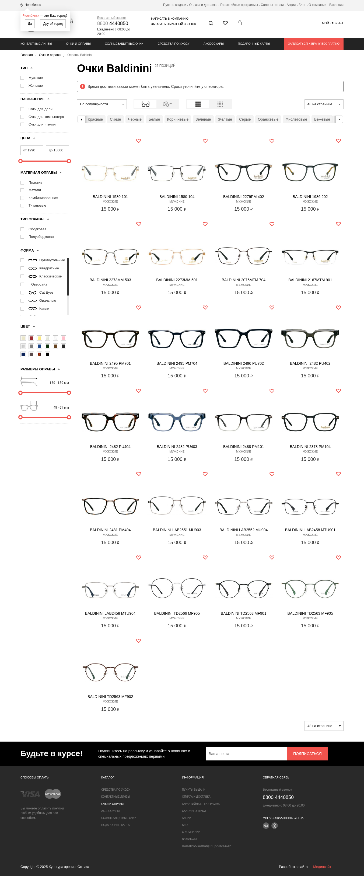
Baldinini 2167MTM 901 (310, 280)
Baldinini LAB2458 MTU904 (110, 613)
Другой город (52, 24)
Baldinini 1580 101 (110, 196)
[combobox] (102, 104)
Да (30, 24)
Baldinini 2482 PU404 (110, 446)
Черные (135, 119)
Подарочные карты (254, 43)
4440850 (112, 23)
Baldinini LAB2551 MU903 (177, 530)
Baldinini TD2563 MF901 (243, 613)
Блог (302, 5)
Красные (95, 119)
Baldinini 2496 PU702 (243, 363)
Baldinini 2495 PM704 (176, 363)
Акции (291, 5)
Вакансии (336, 5)
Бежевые (322, 119)
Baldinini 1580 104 (177, 196)
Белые (154, 119)
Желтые (225, 119)
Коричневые (178, 119)
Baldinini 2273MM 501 (177, 280)
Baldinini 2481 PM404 (110, 530)
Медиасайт (322, 867)
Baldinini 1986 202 (310, 196)
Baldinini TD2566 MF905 (177, 613)
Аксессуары (214, 43)
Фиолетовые (296, 119)
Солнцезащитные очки (124, 43)
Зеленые (203, 119)
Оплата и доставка (203, 5)
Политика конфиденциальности (206, 845)
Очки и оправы (78, 43)
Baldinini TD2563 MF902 (110, 696)
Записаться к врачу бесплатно (314, 43)
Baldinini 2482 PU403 (177, 446)
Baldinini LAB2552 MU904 (243, 530)
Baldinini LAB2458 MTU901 (310, 530)
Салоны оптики (272, 5)
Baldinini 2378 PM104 (310, 446)
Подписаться (307, 754)
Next (339, 119)
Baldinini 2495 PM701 (110, 363)
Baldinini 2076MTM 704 (243, 280)
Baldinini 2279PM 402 (243, 196)
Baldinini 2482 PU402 (310, 363)
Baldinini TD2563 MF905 (310, 613)
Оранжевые (268, 119)
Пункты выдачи (174, 5)
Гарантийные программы (239, 5)
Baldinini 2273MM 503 (110, 280)
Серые (245, 119)
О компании (317, 5)
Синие (115, 119)
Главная (26, 55)
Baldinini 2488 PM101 (243, 446)
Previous (81, 119)
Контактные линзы (36, 43)
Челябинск (31, 16)
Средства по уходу (173, 43)
